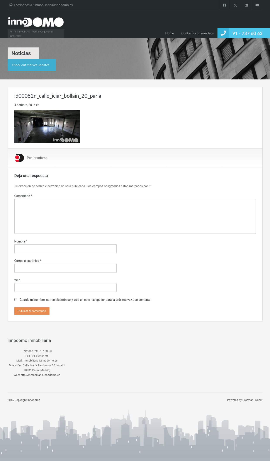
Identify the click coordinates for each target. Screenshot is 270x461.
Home (169, 33)
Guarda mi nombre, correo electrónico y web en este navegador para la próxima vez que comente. (85, 299)
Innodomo (40, 158)
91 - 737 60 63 (248, 33)
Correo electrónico (27, 260)
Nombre (20, 241)
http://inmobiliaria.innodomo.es (40, 375)
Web (17, 280)
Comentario (23, 196)
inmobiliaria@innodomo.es (53, 5)
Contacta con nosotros (197, 33)
